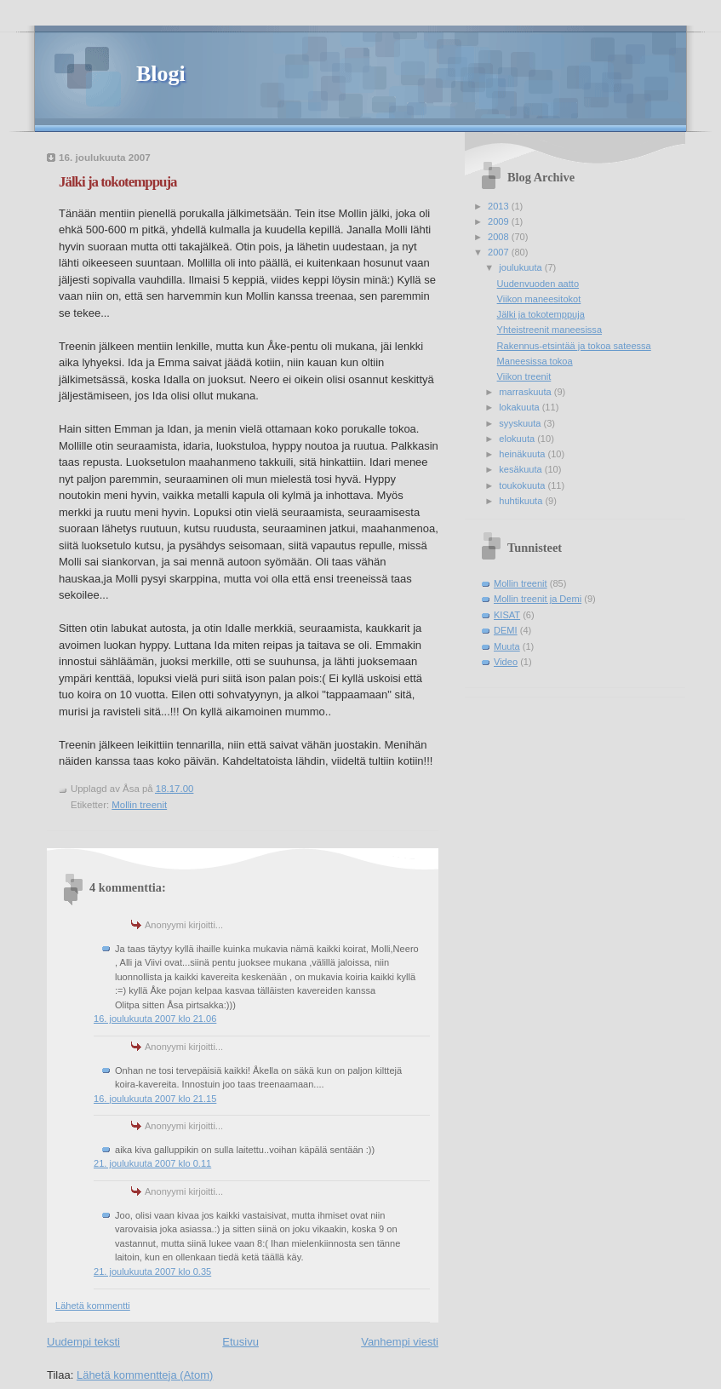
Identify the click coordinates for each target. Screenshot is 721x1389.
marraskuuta (526, 392)
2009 (500, 221)
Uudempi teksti (83, 1341)
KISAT (507, 615)
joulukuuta (521, 267)
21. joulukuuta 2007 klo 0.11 (152, 1163)
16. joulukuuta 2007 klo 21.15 (155, 1098)
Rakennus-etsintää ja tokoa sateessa (574, 346)
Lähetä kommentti (92, 1305)
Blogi (161, 73)
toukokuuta (523, 485)
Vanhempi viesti (399, 1341)
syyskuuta (521, 423)
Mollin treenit (139, 805)
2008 (500, 237)
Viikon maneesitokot (539, 299)
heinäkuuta (523, 454)
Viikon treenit (524, 376)
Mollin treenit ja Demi (537, 599)
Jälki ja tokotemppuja (118, 182)
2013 (500, 206)
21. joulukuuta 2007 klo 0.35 (152, 1271)
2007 (500, 252)
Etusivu (240, 1341)
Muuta (507, 646)
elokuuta (518, 438)
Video (506, 662)
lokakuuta (520, 407)
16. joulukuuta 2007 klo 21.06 (155, 1018)
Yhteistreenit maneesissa (549, 329)
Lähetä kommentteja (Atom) (145, 1375)
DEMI (506, 630)
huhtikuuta (522, 501)
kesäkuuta (521, 469)
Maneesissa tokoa (535, 361)
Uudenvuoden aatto (538, 283)
